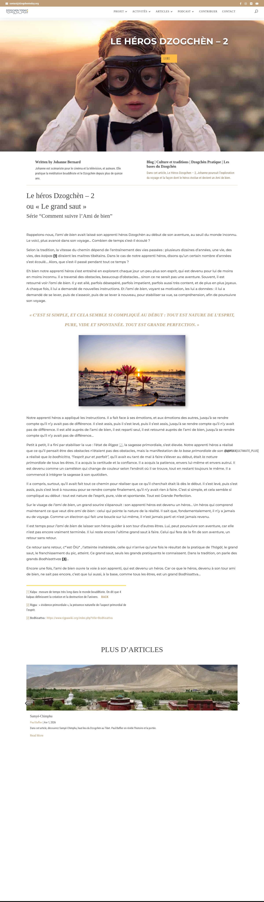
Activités (139, 11)
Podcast (184, 11)
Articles (162, 11)
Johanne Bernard (67, 162)
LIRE (167, 58)
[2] (121, 445)
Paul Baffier (37, 722)
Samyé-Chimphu (41, 716)
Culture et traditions (172, 162)
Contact (228, 11)
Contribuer (208, 11)
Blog (150, 162)
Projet (118, 11)
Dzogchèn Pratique (206, 162)
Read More (36, 736)
